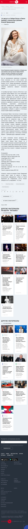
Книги (15, 488)
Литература (14, 453)
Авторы (3, 501)
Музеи (21, 453)
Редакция (3, 499)
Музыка (7, 6)
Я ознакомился (6, 445)
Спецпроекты (4, 480)
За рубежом (4, 484)
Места (2, 488)
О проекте (3, 497)
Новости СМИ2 (4, 204)
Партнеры (3, 504)
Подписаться (7, 448)
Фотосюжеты (4, 465)
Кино (7, 453)
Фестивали (4, 482)
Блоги (2, 473)
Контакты (3, 506)
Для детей (16, 462)
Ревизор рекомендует (17, 481)
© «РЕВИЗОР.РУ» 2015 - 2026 (18, 521)
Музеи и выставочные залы (6, 491)
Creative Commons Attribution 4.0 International (12, 517)
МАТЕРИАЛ (13, 15)
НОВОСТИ (8, 15)
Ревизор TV (4, 467)
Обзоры (3, 469)
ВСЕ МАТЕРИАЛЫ (7, 212)
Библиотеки (3, 494)
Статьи (3, 462)
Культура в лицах (5, 475)
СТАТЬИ (4, 224)
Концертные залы (4, 492)
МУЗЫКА (3, 15)
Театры (2, 490)
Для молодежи (18, 464)
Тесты (2, 471)
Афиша (16, 478)
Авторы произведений (6, 502)
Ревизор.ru (6, 24)
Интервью (3, 464)
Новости (11, 6)
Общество (10, 455)
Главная (2, 6)
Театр (2, 453)
